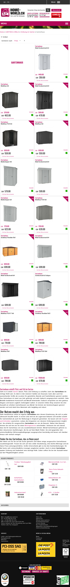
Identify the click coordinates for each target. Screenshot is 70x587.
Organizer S (53, 485)
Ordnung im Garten (28, 32)
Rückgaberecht (5, 538)
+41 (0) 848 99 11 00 (10, 519)
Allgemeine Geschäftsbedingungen (47, 526)
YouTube (38, 540)
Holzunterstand (19, 492)
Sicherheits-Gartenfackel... (19, 479)
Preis (16, 41)
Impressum (39, 519)
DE (5, 2)
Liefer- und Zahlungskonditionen (11, 536)
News (37, 536)
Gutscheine (4, 541)
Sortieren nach (7, 41)
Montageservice (30, 425)
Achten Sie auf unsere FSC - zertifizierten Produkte (66, 543)
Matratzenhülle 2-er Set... (58, 462)
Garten (15, 392)
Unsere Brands (40, 523)
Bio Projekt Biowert (42, 525)
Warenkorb (56, 10)
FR (8, 2)
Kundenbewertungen (42, 522)
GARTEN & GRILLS (12, 32)
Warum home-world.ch (42, 520)
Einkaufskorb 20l (55, 478)
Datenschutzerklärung (42, 528)
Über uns (39, 517)
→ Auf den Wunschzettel (41, 80)
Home (2, 32)
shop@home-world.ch (11, 517)
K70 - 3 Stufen (54, 492)
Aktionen (3, 540)
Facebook (39, 538)
